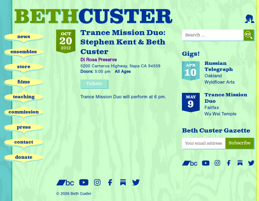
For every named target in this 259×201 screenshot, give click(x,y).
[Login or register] (250, 17)
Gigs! (191, 54)
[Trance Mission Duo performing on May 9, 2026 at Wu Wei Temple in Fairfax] (218, 105)
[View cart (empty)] (236, 17)
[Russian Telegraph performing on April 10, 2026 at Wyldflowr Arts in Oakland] (218, 73)
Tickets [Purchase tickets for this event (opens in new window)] (94, 84)
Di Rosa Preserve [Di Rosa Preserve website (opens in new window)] (98, 59)
